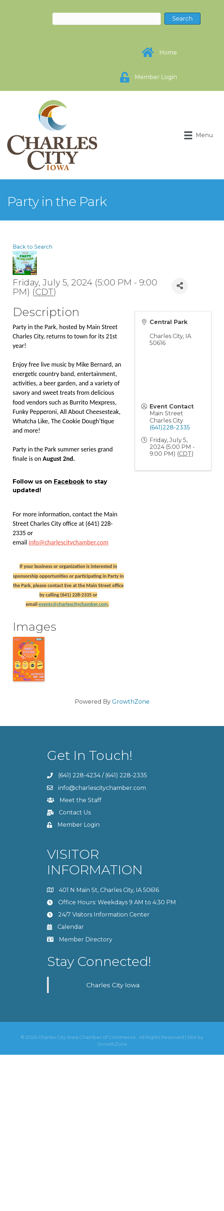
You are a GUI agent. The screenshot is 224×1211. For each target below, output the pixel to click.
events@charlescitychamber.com (73, 604)
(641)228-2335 (170, 427)
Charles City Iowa (113, 985)
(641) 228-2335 (126, 775)
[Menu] (199, 135)
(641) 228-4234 (79, 775)
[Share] (180, 286)
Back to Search (32, 247)
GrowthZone (131, 701)
